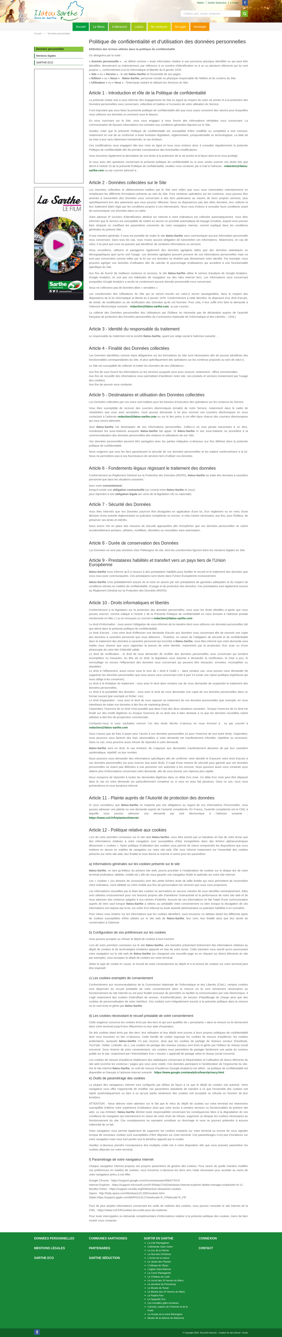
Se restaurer (159, 26)
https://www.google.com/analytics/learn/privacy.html (189, 1072)
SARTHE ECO (44, 1258)
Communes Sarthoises (108, 1238)
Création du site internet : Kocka (233, 1333)
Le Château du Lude (159, 1276)
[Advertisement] (58, 126)
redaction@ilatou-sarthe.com (149, 306)
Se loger (180, 26)
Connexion (208, 1238)
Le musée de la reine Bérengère (165, 1314)
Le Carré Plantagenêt (159, 1273)
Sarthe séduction (104, 1258)
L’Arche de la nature (158, 1257)
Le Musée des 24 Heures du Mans (166, 1291)
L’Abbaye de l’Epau (158, 1265)
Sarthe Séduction (217, 2)
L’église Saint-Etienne (159, 1269)
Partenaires (99, 1248)
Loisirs (139, 26)
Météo (200, 2)
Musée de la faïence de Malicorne (166, 1318)
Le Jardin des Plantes (159, 1261)
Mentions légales (49, 1248)
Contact (234, 2)
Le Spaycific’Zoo (156, 1299)
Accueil (81, 26)
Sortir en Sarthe (158, 1238)
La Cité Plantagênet (158, 1242)
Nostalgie (200, 26)
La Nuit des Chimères (159, 1254)
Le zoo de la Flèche (158, 1250)
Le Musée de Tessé (158, 1288)
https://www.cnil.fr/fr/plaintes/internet (114, 817)
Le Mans (98, 26)
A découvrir (119, 26)
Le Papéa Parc (156, 1295)
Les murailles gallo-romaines (163, 1303)
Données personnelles (59, 33)
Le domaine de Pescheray (162, 1284)
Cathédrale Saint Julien (160, 1246)
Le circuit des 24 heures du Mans (166, 1280)
